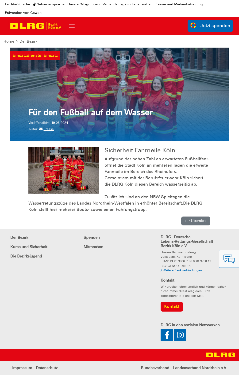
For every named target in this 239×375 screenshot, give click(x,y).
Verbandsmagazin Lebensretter (127, 4)
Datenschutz (47, 368)
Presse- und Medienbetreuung (178, 4)
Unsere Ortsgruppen (83, 4)
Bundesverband (155, 368)
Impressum (22, 368)
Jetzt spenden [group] (210, 25)
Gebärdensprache (49, 4)
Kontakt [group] (171, 306)
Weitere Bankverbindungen (181, 270)
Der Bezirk (28, 41)
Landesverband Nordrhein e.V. (200, 368)
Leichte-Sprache (17, 4)
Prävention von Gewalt (23, 13)
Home (9, 41)
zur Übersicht (196, 221)
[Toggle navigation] (72, 26)
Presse (46, 129)
